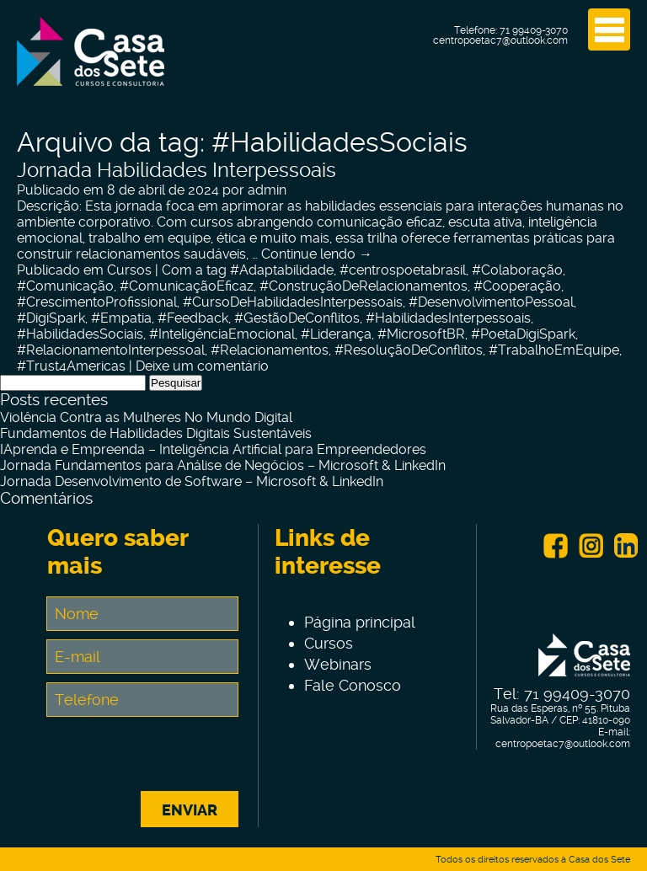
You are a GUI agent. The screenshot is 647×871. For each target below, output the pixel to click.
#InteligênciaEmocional (222, 334)
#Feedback (193, 318)
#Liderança (336, 334)
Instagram (590, 546)
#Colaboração (517, 270)
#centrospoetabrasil (403, 270)
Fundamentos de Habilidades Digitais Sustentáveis (156, 433)
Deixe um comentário (202, 366)
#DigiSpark (51, 318)
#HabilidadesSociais (80, 334)
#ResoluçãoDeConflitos (408, 350)
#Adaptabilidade (282, 270)
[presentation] (175, 758)
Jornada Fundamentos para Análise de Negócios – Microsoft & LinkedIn (223, 465)
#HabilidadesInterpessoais (448, 318)
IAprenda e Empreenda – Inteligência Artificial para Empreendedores (213, 449)
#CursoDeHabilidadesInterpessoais (293, 302)
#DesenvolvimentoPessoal (491, 302)
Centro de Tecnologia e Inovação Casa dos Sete (90, 61)
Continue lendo (316, 254)
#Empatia (121, 318)
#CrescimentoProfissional (97, 302)
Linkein (626, 546)
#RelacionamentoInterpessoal (111, 350)
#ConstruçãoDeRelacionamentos (363, 286)
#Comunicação (65, 286)
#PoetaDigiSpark (523, 334)
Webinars (338, 664)
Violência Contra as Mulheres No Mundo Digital (146, 417)
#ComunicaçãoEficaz (187, 286)
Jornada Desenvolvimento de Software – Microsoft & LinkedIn (191, 481)
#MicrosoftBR (421, 334)
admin (267, 190)
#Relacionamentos (270, 350)
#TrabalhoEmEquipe (554, 350)
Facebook (555, 546)
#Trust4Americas (71, 366)
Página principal (359, 622)
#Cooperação (517, 286)
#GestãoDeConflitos (297, 318)
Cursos (129, 270)
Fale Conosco (352, 685)
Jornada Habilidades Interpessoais (176, 170)
